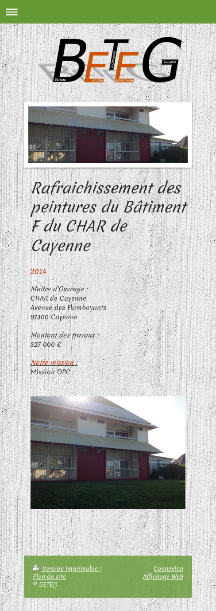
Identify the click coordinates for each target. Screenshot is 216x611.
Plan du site (49, 576)
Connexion (168, 568)
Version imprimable (66, 568)
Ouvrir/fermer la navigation (108, 11)
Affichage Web (163, 576)
